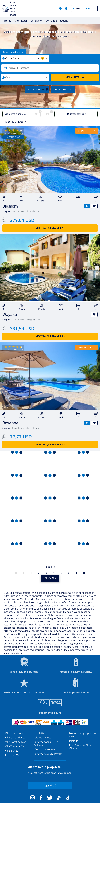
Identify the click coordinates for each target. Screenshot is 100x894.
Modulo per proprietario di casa (84, 734)
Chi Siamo (36, 20)
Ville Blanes (11, 750)
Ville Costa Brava (14, 733)
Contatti (39, 733)
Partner (73, 740)
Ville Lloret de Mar (15, 742)
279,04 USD (22, 220)
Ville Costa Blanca (15, 737)
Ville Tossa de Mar (15, 746)
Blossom (10, 206)
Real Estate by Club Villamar (80, 746)
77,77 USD (21, 437)
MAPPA (50, 578)
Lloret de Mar (33, 211)
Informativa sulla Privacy (48, 753)
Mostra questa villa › (50, 228)
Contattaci (21, 20)
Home (7, 20)
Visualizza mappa (16, 113)
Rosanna (10, 422)
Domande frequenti (56, 20)
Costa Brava (18, 211)
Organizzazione (76, 113)
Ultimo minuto (42, 737)
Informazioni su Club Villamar (46, 743)
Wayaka (9, 314)
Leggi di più (50, 785)
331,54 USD (22, 328)
